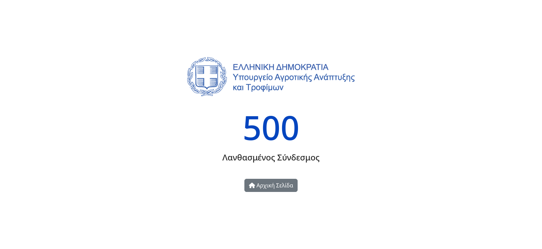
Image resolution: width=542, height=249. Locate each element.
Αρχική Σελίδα (271, 185)
